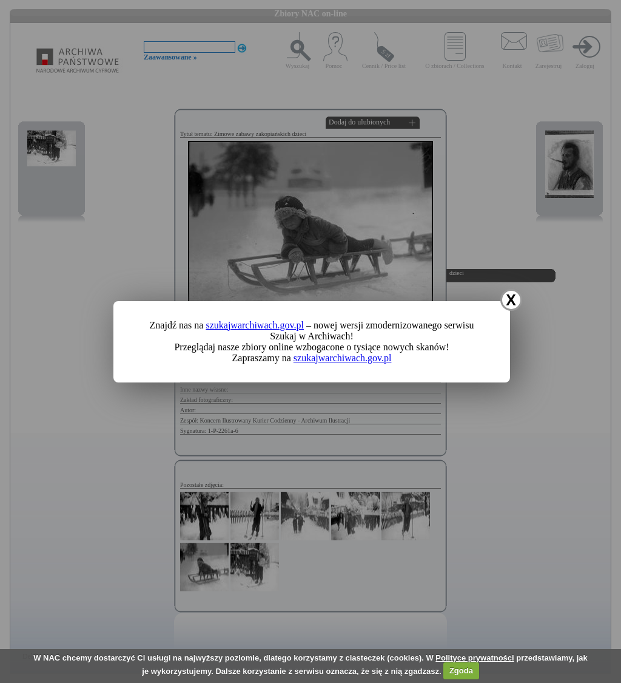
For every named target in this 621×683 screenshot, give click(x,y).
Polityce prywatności (474, 657)
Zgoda (461, 670)
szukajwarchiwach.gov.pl (255, 325)
